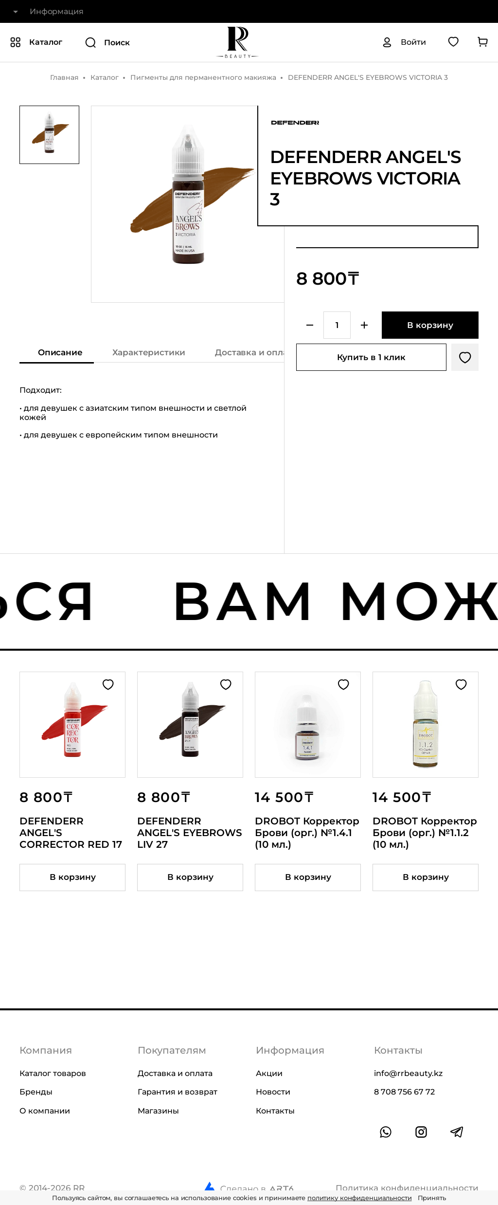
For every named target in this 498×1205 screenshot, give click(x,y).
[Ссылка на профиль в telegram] (456, 1132)
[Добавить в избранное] (465, 357)
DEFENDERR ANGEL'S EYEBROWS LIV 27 (189, 832)
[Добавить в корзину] (430, 325)
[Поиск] (138, 42)
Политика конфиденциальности (407, 1188)
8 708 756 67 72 (404, 1091)
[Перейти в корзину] (482, 42)
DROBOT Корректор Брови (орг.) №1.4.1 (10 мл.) (307, 832)
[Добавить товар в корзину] (72, 877)
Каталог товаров (52, 1073)
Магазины (158, 1110)
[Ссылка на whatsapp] (385, 1132)
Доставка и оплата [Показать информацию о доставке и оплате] (256, 352)
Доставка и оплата (175, 1073)
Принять (432, 1198)
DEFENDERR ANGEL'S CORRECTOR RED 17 (70, 832)
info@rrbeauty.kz (408, 1073)
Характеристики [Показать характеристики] (149, 352)
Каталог (104, 77)
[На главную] (237, 42)
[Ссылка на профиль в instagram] (421, 1132)
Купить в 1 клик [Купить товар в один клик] (371, 357)
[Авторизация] (403, 42)
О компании (44, 1110)
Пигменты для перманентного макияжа (203, 77)
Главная (64, 77)
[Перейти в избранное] (453, 42)
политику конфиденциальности (359, 1198)
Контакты (275, 1110)
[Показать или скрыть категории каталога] (36, 42)
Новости (273, 1091)
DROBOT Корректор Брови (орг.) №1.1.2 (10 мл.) (425, 832)
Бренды (36, 1091)
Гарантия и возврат (177, 1091)
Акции (269, 1073)
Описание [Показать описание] (60, 352)
